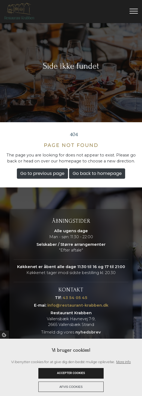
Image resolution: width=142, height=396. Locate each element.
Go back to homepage (97, 173)
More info (123, 362)
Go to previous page (42, 173)
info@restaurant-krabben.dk (77, 305)
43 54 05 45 (75, 297)
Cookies (4, 335)
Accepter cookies (71, 373)
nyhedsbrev (88, 332)
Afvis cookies (71, 386)
